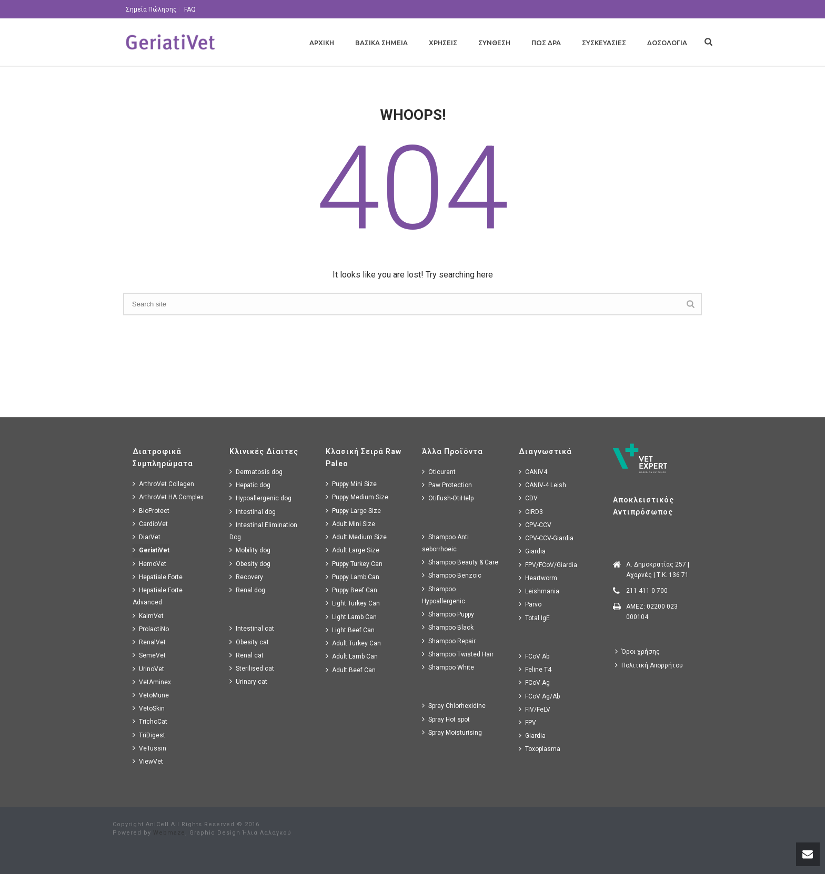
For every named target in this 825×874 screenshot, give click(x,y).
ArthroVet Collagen (163, 484)
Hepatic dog (249, 485)
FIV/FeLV (534, 709)
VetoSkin (149, 708)
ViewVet (148, 761)
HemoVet (149, 564)
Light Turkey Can (353, 603)
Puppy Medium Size (357, 497)
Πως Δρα (546, 42)
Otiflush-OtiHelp (448, 498)
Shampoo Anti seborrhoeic (445, 543)
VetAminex (152, 682)
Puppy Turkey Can (354, 564)
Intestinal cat (251, 628)
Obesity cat (249, 642)
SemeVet (149, 655)
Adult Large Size (352, 550)
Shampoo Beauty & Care (460, 562)
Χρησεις (443, 42)
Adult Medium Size (356, 537)
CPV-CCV (535, 525)
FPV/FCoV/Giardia (548, 565)
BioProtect (151, 511)
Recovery (246, 577)
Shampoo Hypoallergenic (443, 595)
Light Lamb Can (351, 617)
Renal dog (247, 590)
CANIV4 (533, 472)
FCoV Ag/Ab (539, 696)
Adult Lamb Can (352, 656)
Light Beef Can (350, 630)
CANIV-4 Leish (542, 485)
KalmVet (148, 616)
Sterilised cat (251, 668)
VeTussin (149, 748)
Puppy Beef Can (351, 590)
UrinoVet (148, 669)
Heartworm (538, 578)
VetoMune (151, 695)
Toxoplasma (539, 749)
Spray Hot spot (446, 719)
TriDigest (149, 735)
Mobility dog (249, 550)
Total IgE (534, 618)
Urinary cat (248, 681)
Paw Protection (447, 485)
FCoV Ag (534, 682)
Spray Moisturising (452, 732)
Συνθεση (494, 42)
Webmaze (169, 832)
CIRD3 (531, 512)
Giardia (532, 551)
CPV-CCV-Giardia (546, 538)
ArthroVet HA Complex (168, 497)
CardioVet (150, 524)
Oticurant (439, 472)
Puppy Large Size (353, 511)
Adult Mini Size (350, 524)
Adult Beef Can (351, 670)
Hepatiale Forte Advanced (158, 596)
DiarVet (146, 537)
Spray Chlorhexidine (454, 706)
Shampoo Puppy (448, 614)
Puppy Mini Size (351, 484)
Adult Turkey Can (353, 643)
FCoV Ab (534, 656)
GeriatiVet (151, 550)
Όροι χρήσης (637, 651)
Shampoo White (448, 667)
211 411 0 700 (647, 590)
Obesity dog (249, 564)
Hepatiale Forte (158, 577)
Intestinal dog (252, 512)
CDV (528, 498)
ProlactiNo (151, 629)
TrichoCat (150, 721)
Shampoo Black (448, 627)
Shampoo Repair (449, 641)
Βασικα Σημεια (381, 42)
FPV (527, 722)
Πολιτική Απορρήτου (649, 665)
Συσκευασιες (604, 42)
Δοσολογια (667, 42)
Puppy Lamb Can (352, 577)
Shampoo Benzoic (451, 575)
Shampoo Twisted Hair (458, 654)
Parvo (530, 604)
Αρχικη (321, 42)
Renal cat (246, 655)
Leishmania (539, 591)
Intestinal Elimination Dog (263, 531)
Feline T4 (535, 669)
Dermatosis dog (256, 472)
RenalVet (149, 642)
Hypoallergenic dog (260, 498)
